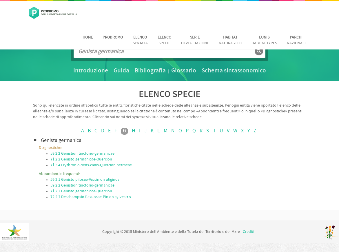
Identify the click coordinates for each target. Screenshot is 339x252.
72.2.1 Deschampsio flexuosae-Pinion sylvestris (90, 197)
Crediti (248, 232)
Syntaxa (140, 40)
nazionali (296, 40)
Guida (121, 71)
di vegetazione (195, 40)
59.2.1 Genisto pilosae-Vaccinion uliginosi (85, 180)
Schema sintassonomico (234, 71)
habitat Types (264, 40)
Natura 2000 (230, 40)
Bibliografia (150, 71)
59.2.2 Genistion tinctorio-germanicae (82, 153)
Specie (164, 40)
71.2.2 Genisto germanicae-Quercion (81, 159)
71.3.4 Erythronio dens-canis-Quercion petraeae (91, 165)
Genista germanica (61, 140)
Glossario (183, 71)
